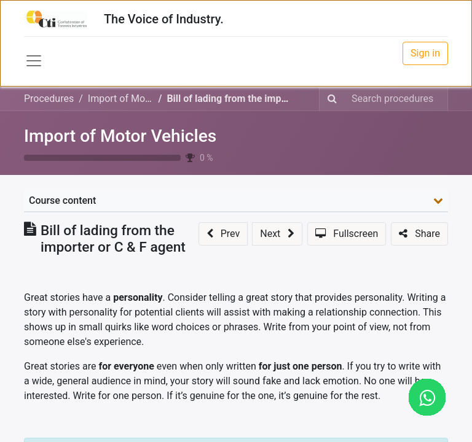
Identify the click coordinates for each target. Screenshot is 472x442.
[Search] (332, 98)
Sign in (425, 53)
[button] (223, 234)
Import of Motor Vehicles (120, 136)
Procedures (49, 98)
